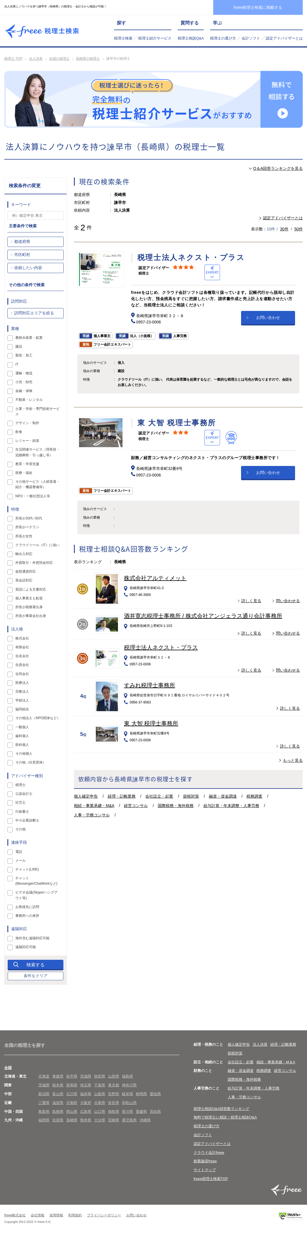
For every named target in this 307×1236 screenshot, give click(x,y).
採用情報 (56, 1215)
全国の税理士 (59, 59)
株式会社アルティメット (155, 578)
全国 (8, 1068)
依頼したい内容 (28, 267)
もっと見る (293, 760)
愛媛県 (141, 1111)
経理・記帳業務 (122, 796)
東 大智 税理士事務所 (151, 723)
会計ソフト (251, 38)
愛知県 (155, 1094)
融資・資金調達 (223, 796)
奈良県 (113, 1103)
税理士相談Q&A (191, 38)
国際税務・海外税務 (176, 805)
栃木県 (57, 1085)
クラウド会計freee (209, 1152)
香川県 (127, 1111)
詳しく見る (251, 601)
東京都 (113, 1085)
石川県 (71, 1094)
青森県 (57, 1076)
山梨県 (99, 1094)
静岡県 (141, 1094)
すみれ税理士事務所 (149, 685)
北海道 (43, 1076)
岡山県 (71, 1111)
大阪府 (85, 1103)
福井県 (85, 1094)
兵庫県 (99, 1103)
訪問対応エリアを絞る (34, 313)
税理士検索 (123, 38)
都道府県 (22, 241)
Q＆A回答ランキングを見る (278, 168)
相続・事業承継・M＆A (275, 1062)
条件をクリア (35, 975)
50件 (298, 229)
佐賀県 (57, 1120)
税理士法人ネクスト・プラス (161, 647)
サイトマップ (205, 1170)
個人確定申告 (86, 796)
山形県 (113, 1076)
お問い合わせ (268, 317)
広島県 (85, 1111)
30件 (284, 229)
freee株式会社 (15, 1215)
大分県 (99, 1120)
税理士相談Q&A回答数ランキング (221, 1109)
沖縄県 (145, 1120)
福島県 (127, 1076)
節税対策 (191, 796)
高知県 (155, 1111)
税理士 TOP (13, 59)
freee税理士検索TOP (211, 1179)
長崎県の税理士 (88, 59)
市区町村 (22, 254)
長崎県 (71, 1120)
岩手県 (71, 1076)
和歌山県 (129, 1103)
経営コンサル (136, 805)
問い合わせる (288, 601)
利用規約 (75, 1215)
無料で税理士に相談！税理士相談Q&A (225, 1117)
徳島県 (113, 1111)
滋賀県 (57, 1103)
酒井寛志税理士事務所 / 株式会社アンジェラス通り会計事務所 (203, 616)
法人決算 (36, 59)
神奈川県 (129, 1085)
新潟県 (43, 1094)
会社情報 (37, 1215)
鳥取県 (43, 1111)
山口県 (99, 1111)
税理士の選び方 (223, 38)
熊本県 (85, 1120)
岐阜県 (127, 1094)
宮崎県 (113, 1120)
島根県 (57, 1111)
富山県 (57, 1094)
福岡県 (43, 1120)
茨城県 (43, 1085)
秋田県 (99, 1076)
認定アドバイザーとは (284, 38)
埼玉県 (85, 1085)
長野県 (113, 1094)
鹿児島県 (129, 1120)
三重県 (43, 1103)
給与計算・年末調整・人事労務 (231, 805)
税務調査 (254, 796)
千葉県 (99, 1085)
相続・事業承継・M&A (94, 805)
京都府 (71, 1103)
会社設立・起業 (159, 796)
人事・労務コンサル (92, 815)
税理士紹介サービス (154, 38)
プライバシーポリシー (104, 1215)
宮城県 (85, 1076)
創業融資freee (205, 1161)
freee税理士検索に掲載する (258, 7)
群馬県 (71, 1085)
